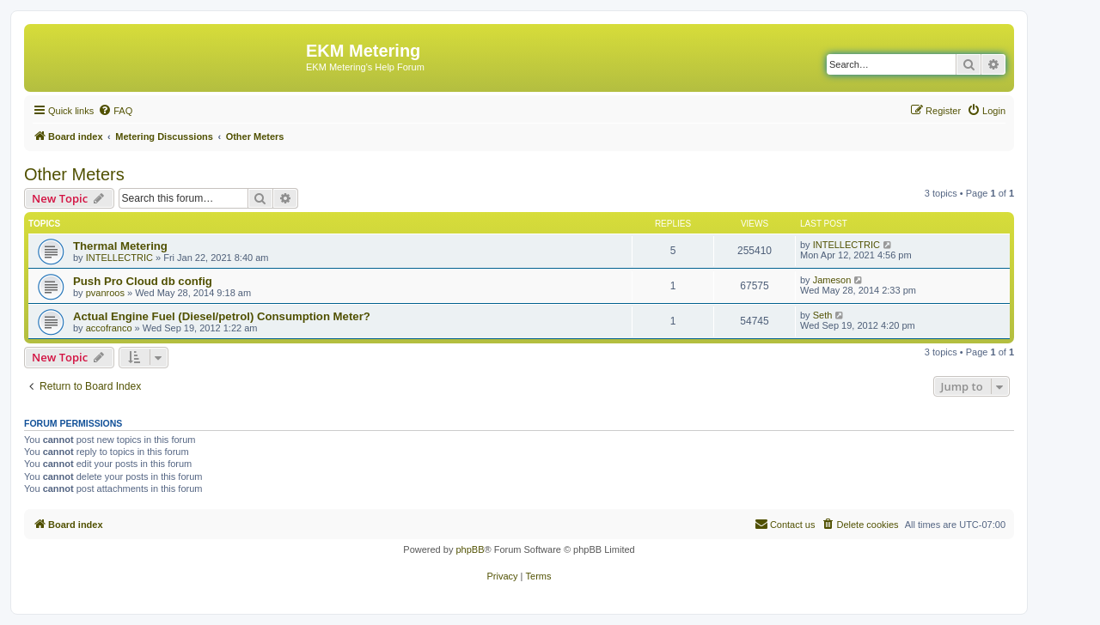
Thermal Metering (120, 246)
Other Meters (74, 174)
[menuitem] (115, 110)
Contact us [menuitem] (785, 524)
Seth (823, 315)
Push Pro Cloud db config (142, 281)
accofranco (109, 328)
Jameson (832, 280)
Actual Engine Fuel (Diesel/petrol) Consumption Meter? (221, 316)
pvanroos (105, 293)
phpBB (469, 549)
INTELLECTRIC (119, 257)
